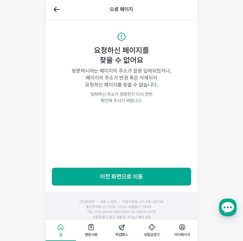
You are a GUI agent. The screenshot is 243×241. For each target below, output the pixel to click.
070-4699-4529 (108, 212)
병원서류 (91, 234)
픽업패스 (121, 234)
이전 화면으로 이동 (121, 176)
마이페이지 (182, 234)
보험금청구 (152, 234)
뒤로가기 (57, 9)
